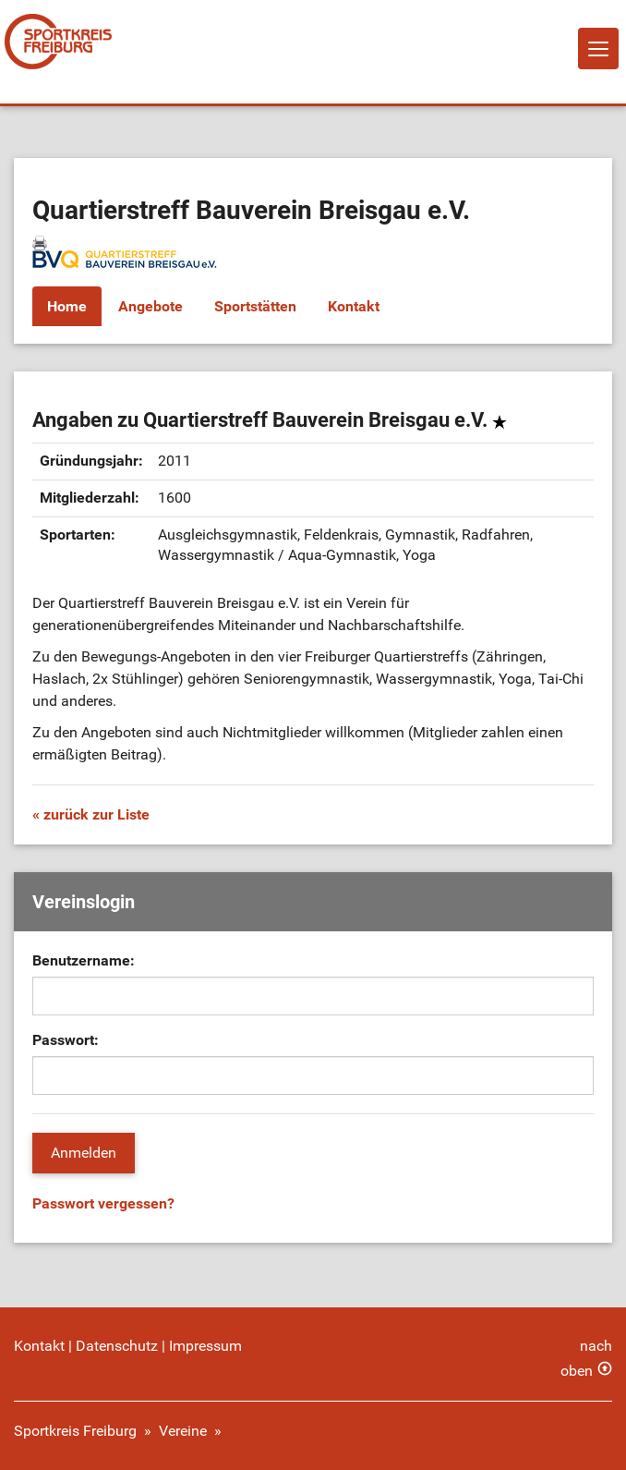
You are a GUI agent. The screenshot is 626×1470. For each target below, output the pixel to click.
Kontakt (353, 306)
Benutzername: (83, 960)
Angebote (150, 306)
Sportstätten (255, 306)
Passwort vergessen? (103, 1203)
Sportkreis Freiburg (75, 1431)
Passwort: (65, 1040)
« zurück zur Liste (91, 814)
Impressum (205, 1346)
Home (67, 306)
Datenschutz (117, 1346)
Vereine (183, 1431)
